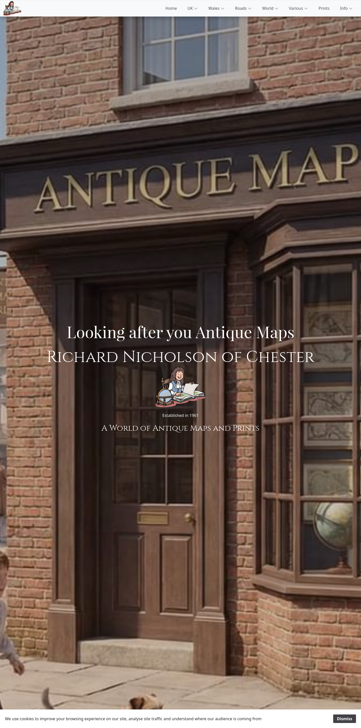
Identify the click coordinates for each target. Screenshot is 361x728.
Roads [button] (243, 8)
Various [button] (298, 8)
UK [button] (193, 8)
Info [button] (346, 8)
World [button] (270, 8)
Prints (324, 8)
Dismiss (344, 718)
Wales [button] (216, 8)
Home (171, 8)
